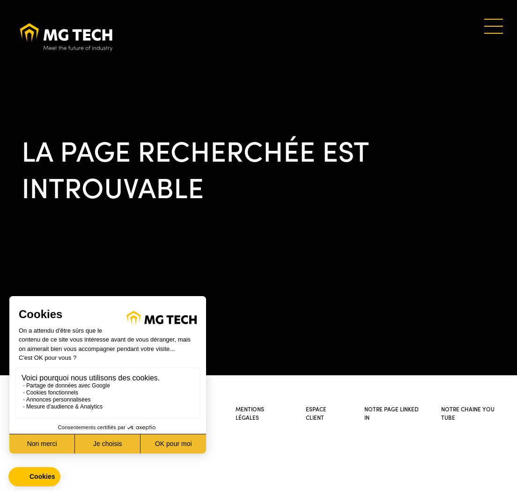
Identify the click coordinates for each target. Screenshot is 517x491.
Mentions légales (250, 413)
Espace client (316, 413)
